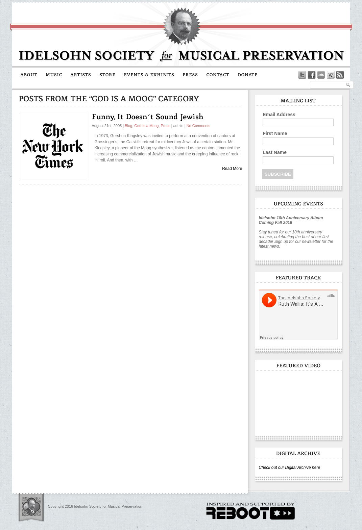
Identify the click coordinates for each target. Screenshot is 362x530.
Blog (128, 126)
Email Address (279, 114)
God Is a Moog (146, 126)
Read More (232, 169)
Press (165, 126)
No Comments (198, 126)
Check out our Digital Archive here (289, 467)
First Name (275, 133)
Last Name (275, 152)
